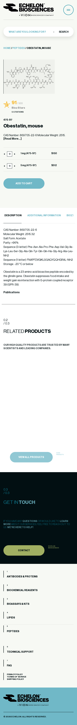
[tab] (12, 215)
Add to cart (24, 183)
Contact (24, 557)
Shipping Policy (15, 679)
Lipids (11, 618)
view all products (31, 464)
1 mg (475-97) (28, 153)
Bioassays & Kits (18, 604)
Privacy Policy (15, 674)
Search (63, 32)
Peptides (18, 48)
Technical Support (20, 652)
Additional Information (44, 215)
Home (7, 48)
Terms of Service (16, 677)
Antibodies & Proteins (22, 576)
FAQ (9, 665)
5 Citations (18, 112)
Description (13, 215)
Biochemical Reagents (22, 590)
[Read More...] (12, 138)
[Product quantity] (9, 154)
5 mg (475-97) (28, 165)
